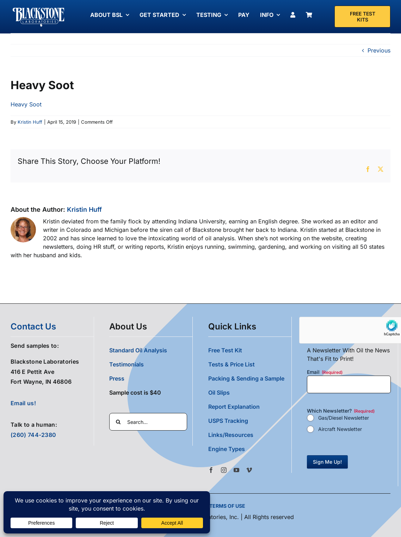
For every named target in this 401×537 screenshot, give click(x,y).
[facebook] (211, 470)
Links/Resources (230, 434)
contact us (33, 326)
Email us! (23, 403)
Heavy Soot (26, 104)
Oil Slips (219, 392)
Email (325, 372)
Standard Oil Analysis (138, 350)
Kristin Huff (30, 122)
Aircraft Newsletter (340, 429)
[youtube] (236, 470)
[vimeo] (249, 470)
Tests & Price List (231, 364)
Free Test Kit (225, 350)
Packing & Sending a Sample (246, 378)
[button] (249, 449)
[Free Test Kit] (362, 16)
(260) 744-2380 (33, 434)
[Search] (118, 422)
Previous (379, 50)
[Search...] (148, 422)
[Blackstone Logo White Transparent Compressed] (39, 8)
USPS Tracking (228, 420)
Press (116, 378)
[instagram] (224, 470)
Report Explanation (234, 406)
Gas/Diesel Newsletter (343, 418)
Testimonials (126, 364)
